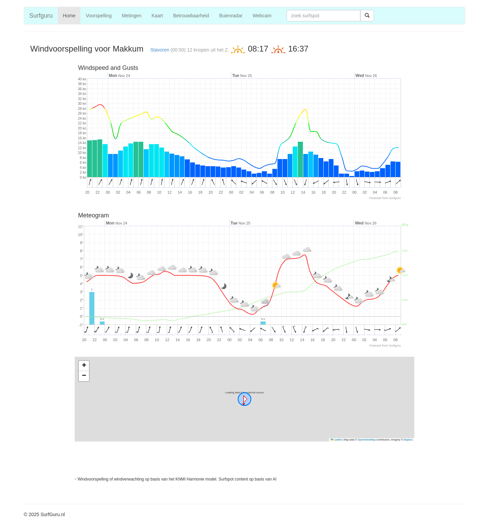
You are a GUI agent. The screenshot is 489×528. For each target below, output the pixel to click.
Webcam (262, 15)
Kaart (157, 15)
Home (69, 15)
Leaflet (336, 439)
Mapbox (408, 439)
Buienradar (231, 15)
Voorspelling (98, 15)
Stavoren (159, 50)
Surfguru (41, 15)
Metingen (132, 15)
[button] (244, 399)
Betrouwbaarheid (191, 15)
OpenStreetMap (367, 439)
